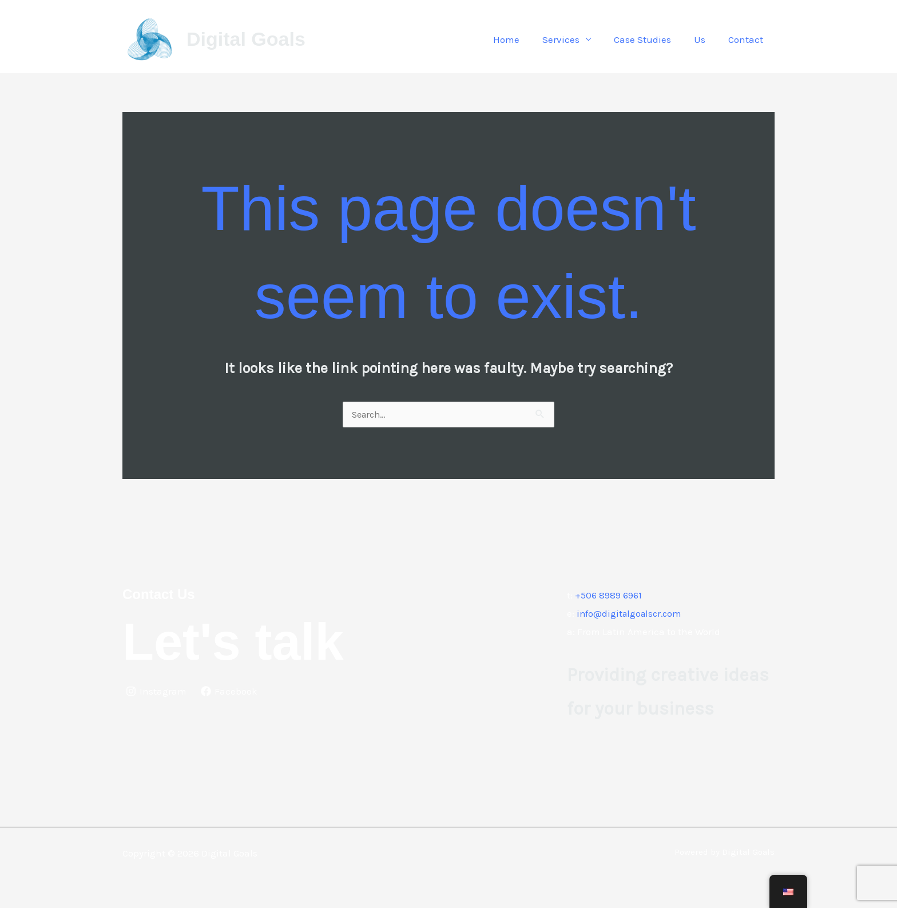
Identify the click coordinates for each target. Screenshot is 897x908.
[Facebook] (230, 692)
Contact (747, 39)
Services (573, 39)
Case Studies (651, 39)
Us (705, 39)
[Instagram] (156, 692)
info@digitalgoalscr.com (631, 614)
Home (522, 39)
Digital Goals (245, 39)
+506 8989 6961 (609, 595)
